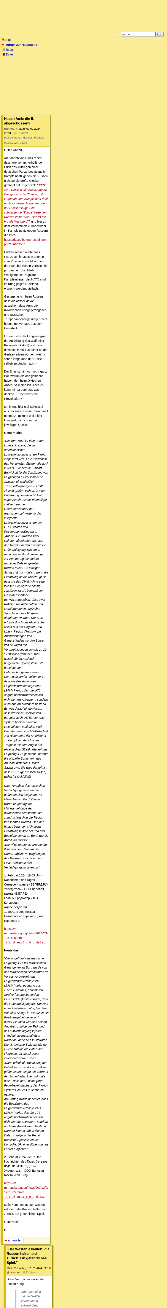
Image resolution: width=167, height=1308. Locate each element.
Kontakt (38, 1296)
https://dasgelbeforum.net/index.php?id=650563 (59, 893)
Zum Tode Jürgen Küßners (70, 60)
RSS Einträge (10, 1296)
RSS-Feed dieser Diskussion (152, 1268)
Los (159, 34)
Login (7, 39)
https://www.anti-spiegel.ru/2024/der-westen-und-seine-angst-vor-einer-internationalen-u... (96, 1180)
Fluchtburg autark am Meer (36, 60)
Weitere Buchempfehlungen (92, 63)
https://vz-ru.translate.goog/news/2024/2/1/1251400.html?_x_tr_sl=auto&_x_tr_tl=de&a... (63, 360)
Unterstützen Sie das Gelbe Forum (23, 63)
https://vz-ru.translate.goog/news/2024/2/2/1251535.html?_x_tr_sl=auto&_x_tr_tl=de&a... (63, 447)
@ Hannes (58, 495)
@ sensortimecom (69, 864)
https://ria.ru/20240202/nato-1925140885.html (47, 523)
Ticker (8, 54)
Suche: (115, 34)
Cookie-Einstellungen (151, 63)
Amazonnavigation (126, 63)
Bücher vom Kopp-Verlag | (104, 60)
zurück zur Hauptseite (19, 44)
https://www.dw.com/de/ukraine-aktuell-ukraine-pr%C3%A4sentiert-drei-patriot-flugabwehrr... (78, 747)
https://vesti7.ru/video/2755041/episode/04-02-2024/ (92, 948)
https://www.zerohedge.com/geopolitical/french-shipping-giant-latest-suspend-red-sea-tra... (77, 547)
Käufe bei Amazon (62, 63)
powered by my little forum (83, 1302)
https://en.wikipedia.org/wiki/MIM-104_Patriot (47, 808)
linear (7, 49)
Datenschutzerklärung (134, 60)
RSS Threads (25, 1296)
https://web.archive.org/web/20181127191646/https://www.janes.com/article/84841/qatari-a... (79, 775)
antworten (15, 481)
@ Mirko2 (61, 584)
